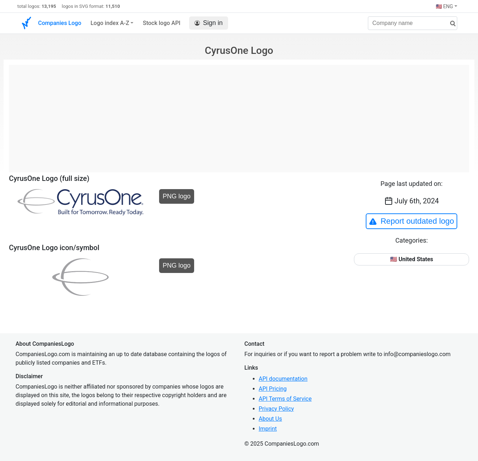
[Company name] (412, 23)
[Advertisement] (239, 115)
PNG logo (177, 196)
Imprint (268, 428)
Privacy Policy (276, 408)
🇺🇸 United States (411, 259)
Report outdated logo (411, 221)
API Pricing (273, 388)
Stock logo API (161, 23)
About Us (270, 418)
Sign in (208, 23)
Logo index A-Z (109, 23)
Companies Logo (60, 23)
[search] (450, 23)
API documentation (283, 378)
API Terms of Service (285, 398)
